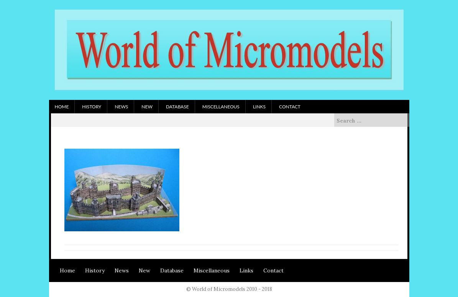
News (121, 107)
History (91, 107)
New (147, 107)
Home (62, 107)
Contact (289, 107)
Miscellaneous (221, 107)
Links (259, 107)
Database (177, 107)
